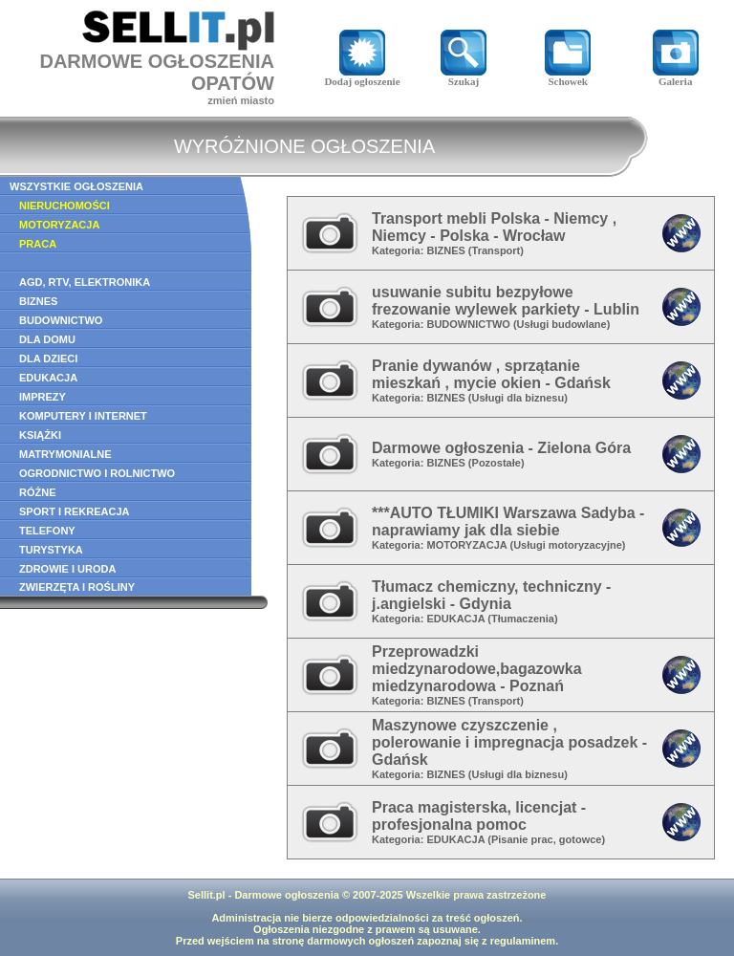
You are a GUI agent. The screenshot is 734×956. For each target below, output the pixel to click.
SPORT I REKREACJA (74, 511)
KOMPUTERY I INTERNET (83, 416)
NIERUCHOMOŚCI (64, 205)
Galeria (676, 76)
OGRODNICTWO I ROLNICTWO (97, 473)
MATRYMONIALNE (65, 454)
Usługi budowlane (562, 324)
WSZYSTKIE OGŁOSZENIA (76, 186)
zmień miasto (240, 100)
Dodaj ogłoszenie (361, 76)
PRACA (37, 244)
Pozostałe (496, 462)
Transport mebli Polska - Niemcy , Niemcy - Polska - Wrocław (494, 227)
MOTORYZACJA (59, 224)
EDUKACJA (48, 377)
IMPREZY (42, 396)
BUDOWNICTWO (60, 320)
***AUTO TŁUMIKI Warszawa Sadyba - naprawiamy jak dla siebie (508, 521)
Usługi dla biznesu (518, 397)
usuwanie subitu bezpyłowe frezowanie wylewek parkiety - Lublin (505, 300)
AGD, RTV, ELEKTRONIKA (84, 282)
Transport (496, 250)
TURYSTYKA (51, 549)
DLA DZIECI (48, 358)
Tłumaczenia (522, 618)
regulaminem (522, 940)
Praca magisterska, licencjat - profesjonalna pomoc (479, 816)
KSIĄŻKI (40, 435)
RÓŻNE (37, 492)
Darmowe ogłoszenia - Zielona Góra (501, 448)
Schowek (568, 76)
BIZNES (38, 301)
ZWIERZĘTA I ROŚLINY (77, 587)
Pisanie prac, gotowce (546, 839)
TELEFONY (47, 530)
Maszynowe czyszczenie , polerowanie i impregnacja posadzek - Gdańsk (509, 742)
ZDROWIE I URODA (67, 569)
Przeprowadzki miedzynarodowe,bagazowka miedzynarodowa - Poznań (477, 668)
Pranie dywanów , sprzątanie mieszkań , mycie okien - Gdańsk (491, 374)
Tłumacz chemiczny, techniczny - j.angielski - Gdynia (491, 595)
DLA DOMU (47, 339)
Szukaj (463, 76)
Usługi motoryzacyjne (567, 545)
